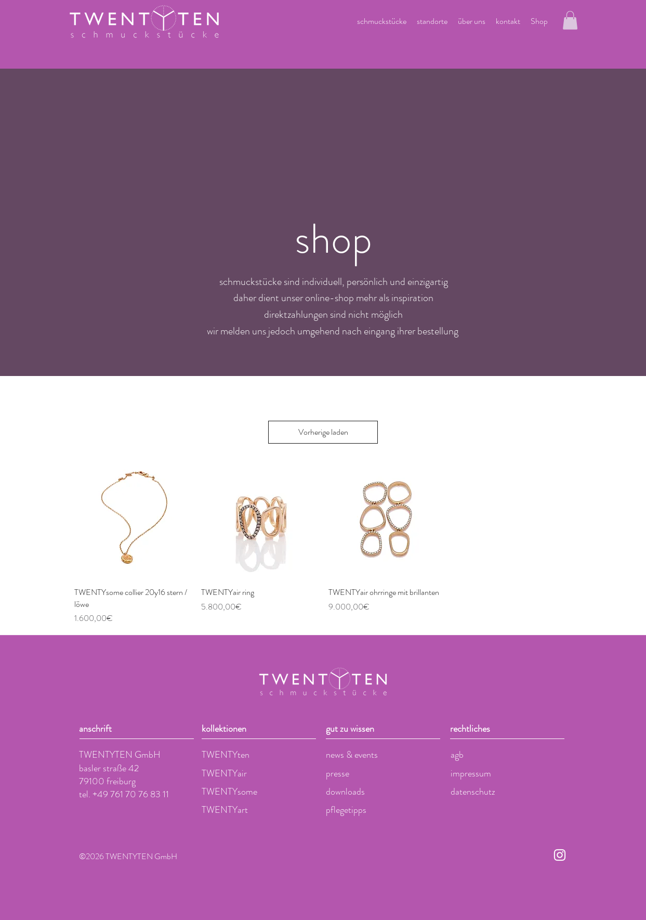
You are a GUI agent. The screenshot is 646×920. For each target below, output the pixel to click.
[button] (570, 20)
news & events (352, 754)
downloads (345, 791)
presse (337, 773)
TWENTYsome (229, 791)
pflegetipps (346, 810)
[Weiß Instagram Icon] (560, 855)
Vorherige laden (323, 432)
